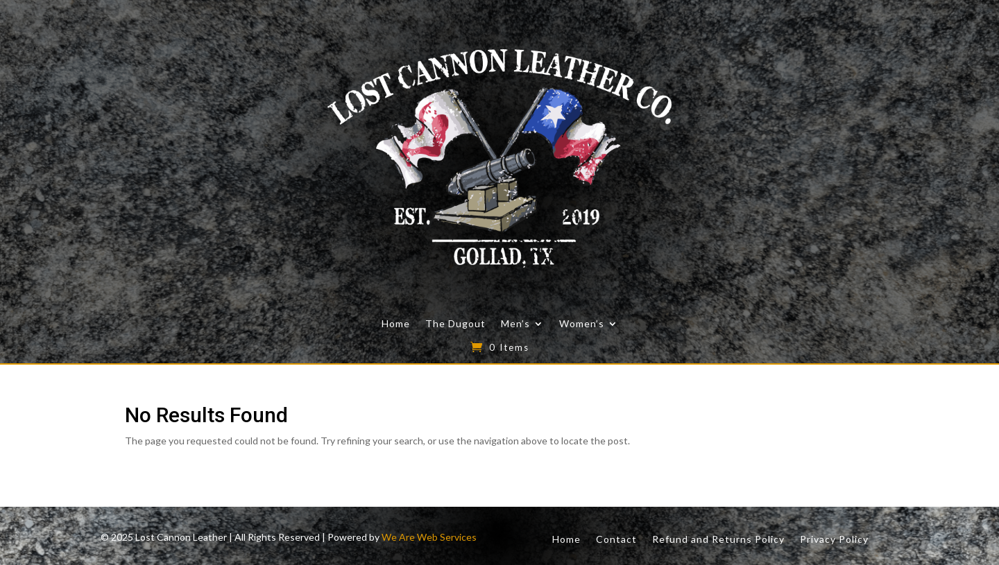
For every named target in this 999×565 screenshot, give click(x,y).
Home (396, 324)
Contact (616, 538)
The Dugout (455, 324)
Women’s (581, 324)
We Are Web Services (429, 537)
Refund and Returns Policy (718, 538)
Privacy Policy (834, 538)
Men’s (515, 324)
